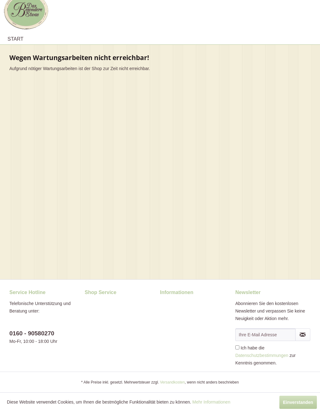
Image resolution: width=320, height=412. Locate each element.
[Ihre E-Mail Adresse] (265, 334)
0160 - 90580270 (31, 333)
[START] (15, 39)
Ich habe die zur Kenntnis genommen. (265, 355)
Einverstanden (298, 402)
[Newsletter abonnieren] (302, 334)
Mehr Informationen (211, 401)
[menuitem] (15, 39)
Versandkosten (172, 382)
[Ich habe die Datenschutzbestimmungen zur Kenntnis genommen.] (237, 347)
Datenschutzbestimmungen (261, 355)
